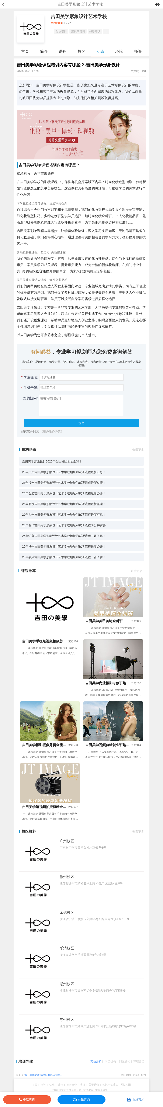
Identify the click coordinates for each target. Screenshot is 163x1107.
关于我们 (94, 1084)
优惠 (52, 1084)
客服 (82, 1084)
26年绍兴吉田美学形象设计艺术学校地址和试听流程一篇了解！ (64, 536)
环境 (119, 51)
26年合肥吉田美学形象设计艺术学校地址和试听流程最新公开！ (64, 493)
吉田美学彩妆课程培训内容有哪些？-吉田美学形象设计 (42, 1075)
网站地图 (126, 1084)
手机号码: (29, 388)
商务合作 (72, 1084)
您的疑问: (29, 398)
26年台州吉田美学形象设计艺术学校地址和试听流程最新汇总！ (64, 514)
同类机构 (110, 1061)
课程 (62, 51)
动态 (100, 51)
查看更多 (138, 449)
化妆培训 (61, 31)
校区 (81, 51)
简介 (44, 51)
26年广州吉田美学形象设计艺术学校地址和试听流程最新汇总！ (64, 472)
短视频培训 (78, 31)
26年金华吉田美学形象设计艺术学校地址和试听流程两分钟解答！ (65, 525)
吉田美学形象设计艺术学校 (79, 16)
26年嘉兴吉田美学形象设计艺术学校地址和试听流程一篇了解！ (64, 557)
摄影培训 (94, 31)
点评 (43, 1084)
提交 (81, 423)
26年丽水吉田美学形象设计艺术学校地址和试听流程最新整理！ (64, 504)
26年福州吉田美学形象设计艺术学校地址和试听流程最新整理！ (64, 482)
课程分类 (138, 1061)
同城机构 (124, 1061)
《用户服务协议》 (52, 431)
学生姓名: (29, 377)
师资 (138, 51)
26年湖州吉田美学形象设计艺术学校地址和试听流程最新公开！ (64, 546)
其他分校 (95, 1061)
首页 (25, 51)
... (106, 31)
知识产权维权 (110, 1084)
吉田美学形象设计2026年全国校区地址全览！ (52, 461)
